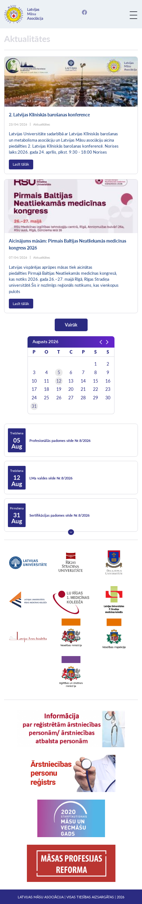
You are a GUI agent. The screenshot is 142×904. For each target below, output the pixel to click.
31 (34, 406)
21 (83, 389)
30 (107, 397)
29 (95, 397)
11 (46, 381)
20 (70, 389)
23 (107, 389)
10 (34, 381)
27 (70, 397)
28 (83, 397)
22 (95, 389)
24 (34, 397)
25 (46, 397)
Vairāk (71, 324)
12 (58, 381)
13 (70, 381)
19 (58, 389)
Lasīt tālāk (21, 164)
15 (95, 381)
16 (107, 381)
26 (58, 397)
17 (34, 389)
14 (83, 381)
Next (71, 532)
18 (46, 389)
